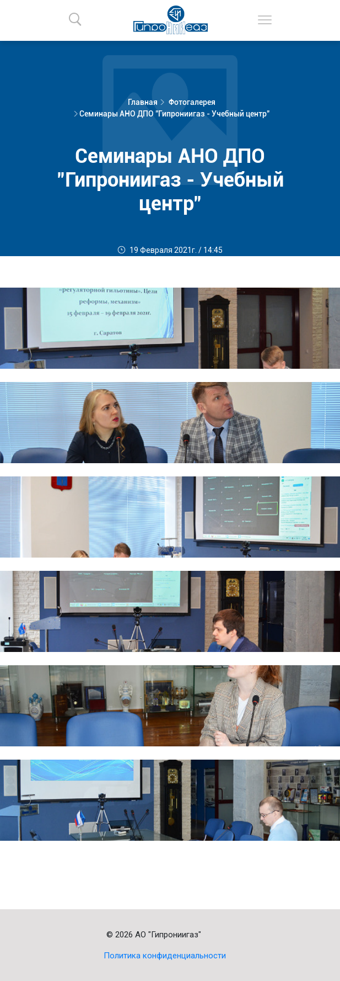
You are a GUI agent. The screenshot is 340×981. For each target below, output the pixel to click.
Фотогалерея (192, 102)
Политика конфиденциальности (165, 956)
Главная (143, 102)
